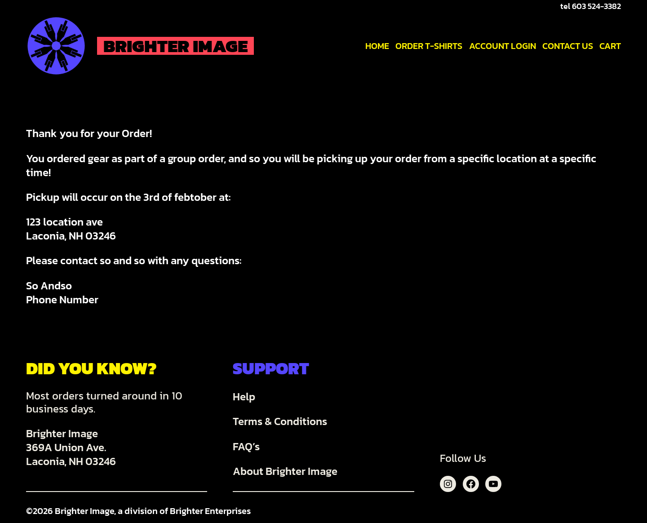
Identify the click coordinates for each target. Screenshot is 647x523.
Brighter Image (175, 46)
